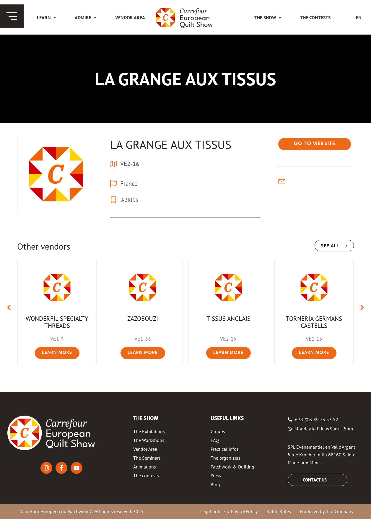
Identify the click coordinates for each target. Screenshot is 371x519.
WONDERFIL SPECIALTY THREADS (57, 322)
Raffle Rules (278, 511)
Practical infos (225, 449)
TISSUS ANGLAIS (228, 318)
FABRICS (128, 199)
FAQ (215, 440)
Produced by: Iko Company (326, 511)
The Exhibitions (149, 431)
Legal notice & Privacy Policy (229, 511)
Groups (218, 431)
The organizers (225, 458)
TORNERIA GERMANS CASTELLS (314, 322)
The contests (146, 476)
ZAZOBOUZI (142, 318)
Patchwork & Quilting (232, 467)
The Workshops (148, 440)
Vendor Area (145, 449)
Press (216, 476)
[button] (9, 307)
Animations (144, 467)
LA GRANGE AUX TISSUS (170, 144)
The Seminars (147, 458)
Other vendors (43, 246)
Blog (215, 484)
